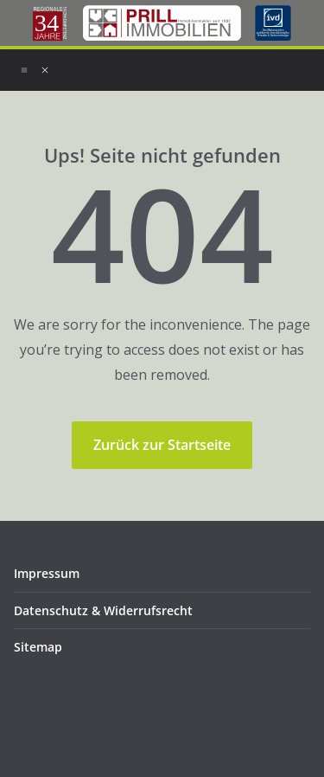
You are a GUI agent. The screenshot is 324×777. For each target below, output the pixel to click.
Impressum (46, 573)
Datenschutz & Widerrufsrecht (103, 610)
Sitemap (38, 647)
